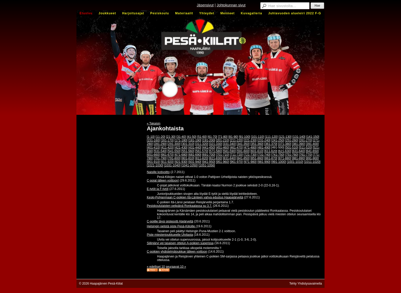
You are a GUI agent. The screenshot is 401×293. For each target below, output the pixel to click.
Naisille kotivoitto (158, 172)
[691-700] (208, 154)
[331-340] (229, 144)
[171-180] (180, 140)
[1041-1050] (189, 165)
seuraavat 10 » (176, 266)
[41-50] (191, 137)
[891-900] (312, 158)
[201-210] (222, 140)
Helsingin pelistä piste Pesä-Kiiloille (171, 226)
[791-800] (174, 158)
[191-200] (208, 140)
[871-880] (284, 158)
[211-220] (236, 140)
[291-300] (174, 144)
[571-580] (215, 151)
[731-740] (264, 154)
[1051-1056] (206, 165)
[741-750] (277, 154)
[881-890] (298, 158)
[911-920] (167, 162)
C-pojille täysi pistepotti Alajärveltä (170, 221)
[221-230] (250, 140)
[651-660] (153, 154)
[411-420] (167, 147)
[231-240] (264, 140)
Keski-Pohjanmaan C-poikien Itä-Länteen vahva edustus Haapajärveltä (195, 197)
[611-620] (270, 151)
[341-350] (243, 144)
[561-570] (201, 151)
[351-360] (256, 144)
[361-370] (270, 144)
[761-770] (305, 154)
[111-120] (271, 137)
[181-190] (194, 140)
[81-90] (233, 137)
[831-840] (229, 158)
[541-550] (174, 151)
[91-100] (244, 137)
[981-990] (264, 162)
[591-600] (243, 151)
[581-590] (229, 151)
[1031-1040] (172, 165)
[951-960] (222, 162)
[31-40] (181, 137)
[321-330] (215, 144)
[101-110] (257, 137)
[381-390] (298, 144)
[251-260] (291, 140)
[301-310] (187, 144)
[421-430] (180, 147)
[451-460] (222, 147)
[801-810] (187, 158)
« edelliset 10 (156, 266)
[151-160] (153, 140)
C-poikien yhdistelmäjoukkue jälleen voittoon (177, 251)
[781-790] (160, 158)
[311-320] (201, 144)
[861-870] (270, 158)
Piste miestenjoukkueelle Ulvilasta (170, 234)
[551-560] (187, 151)
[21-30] (170, 137)
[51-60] (202, 137)
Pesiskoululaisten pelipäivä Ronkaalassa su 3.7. (179, 206)
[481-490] (264, 147)
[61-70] (212, 137)
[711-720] (236, 154)
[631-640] (298, 151)
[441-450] (208, 147)
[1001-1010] (295, 162)
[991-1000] (278, 162)
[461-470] (236, 147)
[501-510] (291, 147)
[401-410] (153, 147)
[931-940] (194, 162)
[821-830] (215, 158)
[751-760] (291, 154)
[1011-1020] (312, 162)
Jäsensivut (205, 5)
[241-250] (277, 140)
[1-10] (151, 137)
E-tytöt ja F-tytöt (158, 189)
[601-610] (256, 151)
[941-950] (208, 162)
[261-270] (305, 140)
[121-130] (285, 137)
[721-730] (250, 154)
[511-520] (305, 147)
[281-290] (160, 144)
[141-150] (312, 137)
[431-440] (194, 147)
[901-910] (153, 162)
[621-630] (284, 151)
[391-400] (312, 144)
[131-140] (298, 137)
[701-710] (222, 154)
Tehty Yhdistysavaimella (305, 283)
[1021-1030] (155, 165)
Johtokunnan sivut (231, 5)
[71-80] (222, 137)
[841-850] (243, 158)
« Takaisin (153, 123)
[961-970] (236, 162)
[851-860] (256, 158)
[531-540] (160, 151)
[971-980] (250, 162)
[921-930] (180, 162)
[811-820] (201, 158)
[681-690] (194, 154)
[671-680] (180, 154)
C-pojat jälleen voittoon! (163, 180)
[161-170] (167, 140)
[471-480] (250, 147)
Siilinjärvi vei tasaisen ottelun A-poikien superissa (180, 243)
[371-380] (284, 144)
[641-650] (312, 151)
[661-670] (167, 154)
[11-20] (160, 137)
